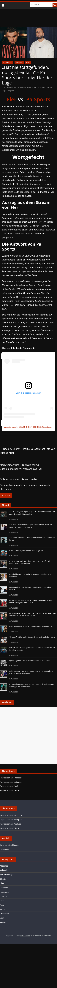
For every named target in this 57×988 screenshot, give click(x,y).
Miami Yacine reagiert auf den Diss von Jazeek (26, 550)
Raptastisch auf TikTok (9, 790)
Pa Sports (38, 99)
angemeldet (16, 485)
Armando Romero (26, 87)
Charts (3, 879)
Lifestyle (3, 896)
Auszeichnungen (7, 875)
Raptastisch (7, 62)
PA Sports (10, 91)
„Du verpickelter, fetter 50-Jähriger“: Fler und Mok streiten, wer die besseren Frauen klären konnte (32, 614)
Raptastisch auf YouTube (10, 786)
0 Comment (39, 87)
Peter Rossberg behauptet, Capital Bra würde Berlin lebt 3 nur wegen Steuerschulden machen (32, 512)
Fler (51, 87)
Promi (2, 909)
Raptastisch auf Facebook (11, 778)
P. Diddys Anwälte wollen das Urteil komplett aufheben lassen (32, 637)
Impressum (4, 849)
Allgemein (19, 62)
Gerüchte (4, 888)
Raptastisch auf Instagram (11, 782)
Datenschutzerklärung (9, 845)
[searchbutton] (55, 5)
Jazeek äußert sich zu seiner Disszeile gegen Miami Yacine (30, 626)
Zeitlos (3, 922)
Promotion (4, 914)
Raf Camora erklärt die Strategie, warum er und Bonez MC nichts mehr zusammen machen (30, 525)
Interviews (4, 892)
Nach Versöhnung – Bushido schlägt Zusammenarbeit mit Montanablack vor (22, 467)
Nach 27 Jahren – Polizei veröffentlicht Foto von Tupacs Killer (27, 451)
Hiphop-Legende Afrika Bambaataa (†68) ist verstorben (29, 660)
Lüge (4, 91)
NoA (2, 905)
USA (2, 918)
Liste (2, 901)
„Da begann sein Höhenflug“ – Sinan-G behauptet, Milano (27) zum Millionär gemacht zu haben (32, 601)
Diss (27, 62)
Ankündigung (5, 870)
